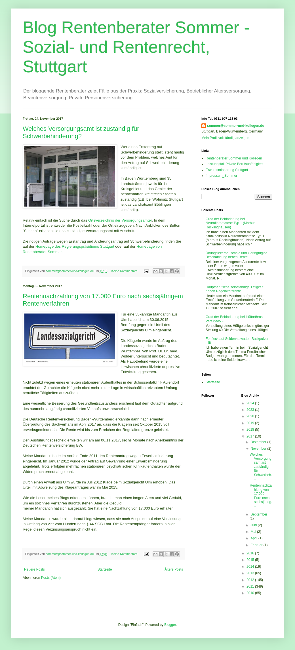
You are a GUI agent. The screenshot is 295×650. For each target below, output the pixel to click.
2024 (250, 403)
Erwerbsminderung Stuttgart (227, 170)
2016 (250, 553)
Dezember (258, 442)
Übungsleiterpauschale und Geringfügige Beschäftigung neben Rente (236, 255)
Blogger (170, 625)
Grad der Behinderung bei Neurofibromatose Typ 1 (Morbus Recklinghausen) (230, 223)
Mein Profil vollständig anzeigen (225, 138)
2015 (250, 560)
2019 (250, 423)
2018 (250, 430)
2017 (250, 436)
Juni (254, 525)
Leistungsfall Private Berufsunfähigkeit (234, 164)
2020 (250, 416)
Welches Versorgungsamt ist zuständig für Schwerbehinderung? (81, 132)
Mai (253, 532)
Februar (256, 545)
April (254, 538)
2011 (250, 586)
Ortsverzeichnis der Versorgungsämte (119, 220)
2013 (250, 573)
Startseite (105, 569)
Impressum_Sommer (221, 176)
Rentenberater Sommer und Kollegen (234, 158)
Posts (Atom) (51, 578)
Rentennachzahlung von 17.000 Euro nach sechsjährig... (261, 495)
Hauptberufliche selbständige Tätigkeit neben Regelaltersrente (234, 289)
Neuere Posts (34, 569)
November (258, 449)
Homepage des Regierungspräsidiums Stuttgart (74, 246)
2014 (250, 567)
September (258, 514)
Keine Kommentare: (125, 271)
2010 (250, 593)
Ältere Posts (174, 569)
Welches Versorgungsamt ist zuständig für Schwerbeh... (261, 467)
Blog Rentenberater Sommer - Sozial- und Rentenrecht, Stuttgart (136, 47)
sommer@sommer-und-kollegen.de (235, 126)
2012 (250, 580)
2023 (250, 410)
